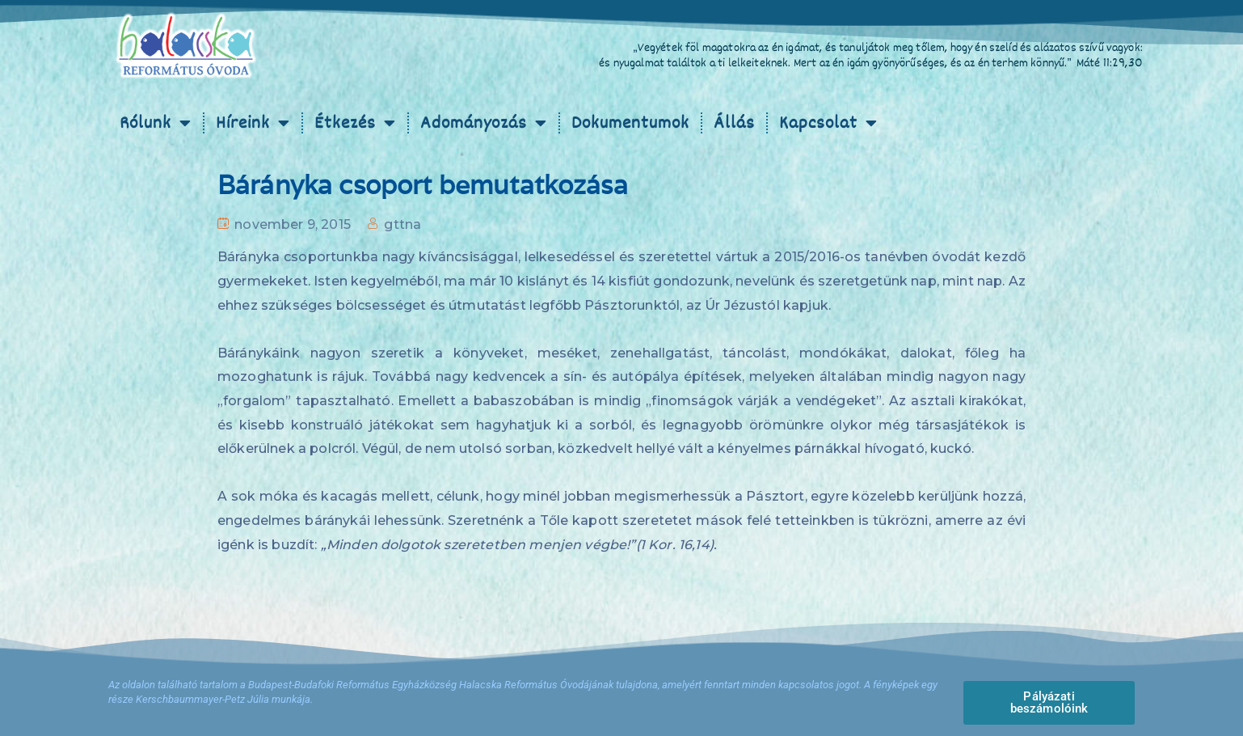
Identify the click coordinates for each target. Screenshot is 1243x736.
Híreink (253, 123)
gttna (402, 224)
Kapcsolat (828, 123)
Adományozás (483, 123)
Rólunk (156, 123)
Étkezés (355, 123)
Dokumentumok (630, 122)
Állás (734, 122)
